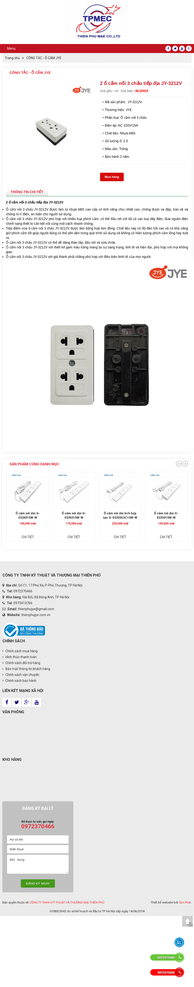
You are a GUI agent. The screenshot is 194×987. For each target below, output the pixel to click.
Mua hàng (112, 177)
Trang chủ (12, 58)
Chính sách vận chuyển (20, 675)
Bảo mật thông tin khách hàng (26, 669)
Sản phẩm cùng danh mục (34, 464)
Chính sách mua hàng (20, 651)
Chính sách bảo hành (19, 681)
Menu (11, 48)
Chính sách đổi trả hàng (21, 663)
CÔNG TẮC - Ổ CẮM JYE (44, 58)
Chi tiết (33, 541)
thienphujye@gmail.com (36, 609)
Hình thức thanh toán (19, 657)
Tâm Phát (185, 902)
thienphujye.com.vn (35, 615)
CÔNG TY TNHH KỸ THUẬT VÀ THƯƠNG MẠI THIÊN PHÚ (66, 902)
